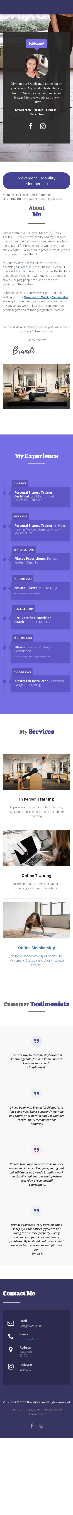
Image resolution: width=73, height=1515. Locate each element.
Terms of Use (37, 1414)
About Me (16, 1409)
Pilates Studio (27, 267)
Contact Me (33, 1409)
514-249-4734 (29, 1339)
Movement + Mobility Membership (36, 180)
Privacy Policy (53, 1409)
